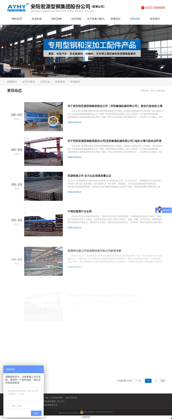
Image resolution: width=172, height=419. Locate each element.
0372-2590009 (155, 7)
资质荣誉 (60, 81)
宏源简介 (12, 81)
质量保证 (116, 18)
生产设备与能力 (96, 18)
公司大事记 (28, 81)
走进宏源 (37, 18)
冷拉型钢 (76, 18)
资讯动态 (135, 18)
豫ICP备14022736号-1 (69, 413)
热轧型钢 (56, 18)
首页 (152, 90)
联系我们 (155, 18)
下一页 (138, 381)
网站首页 (17, 18)
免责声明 (86, 417)
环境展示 (75, 81)
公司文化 (45, 81)
